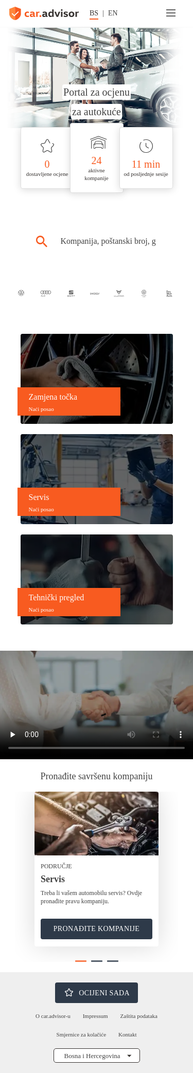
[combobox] (108, 241)
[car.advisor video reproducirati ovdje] (96, 705)
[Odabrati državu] (97, 1055)
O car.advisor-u (53, 1016)
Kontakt (127, 1034)
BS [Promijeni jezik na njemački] (94, 13)
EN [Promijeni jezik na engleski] (113, 13)
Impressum (95, 1016)
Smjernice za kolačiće (82, 1034)
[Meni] (171, 13)
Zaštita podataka (138, 1016)
